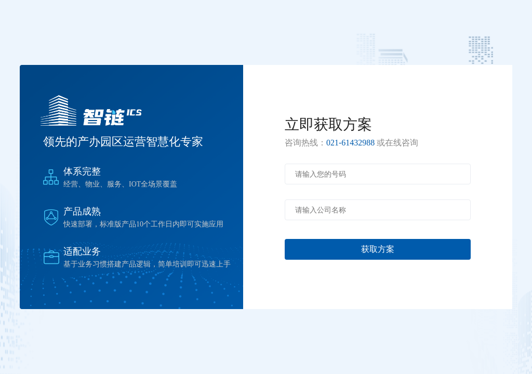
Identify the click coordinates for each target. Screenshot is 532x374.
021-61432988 (350, 142)
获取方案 (377, 249)
